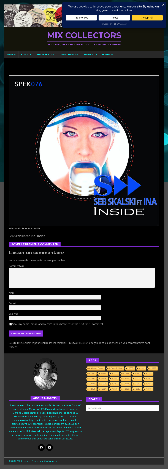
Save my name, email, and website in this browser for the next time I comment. (58, 324)
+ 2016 (126, 389)
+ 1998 (103, 379)
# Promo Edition (115, 368)
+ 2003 (148, 379)
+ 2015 (114, 389)
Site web (13, 313)
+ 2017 (137, 389)
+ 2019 (148, 389)
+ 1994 (126, 373)
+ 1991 (92, 373)
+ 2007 (114, 384)
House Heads (44, 54)
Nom (12, 293)
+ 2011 (137, 384)
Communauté (67, 54)
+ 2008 (126, 384)
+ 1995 (137, 373)
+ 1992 (103, 373)
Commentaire (17, 266)
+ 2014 (103, 389)
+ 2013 (92, 389)
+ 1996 (148, 373)
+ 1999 (114, 379)
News (10, 54)
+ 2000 (126, 379)
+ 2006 (103, 384)
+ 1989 (142, 368)
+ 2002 (137, 379)
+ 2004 (92, 384)
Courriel (13, 303)
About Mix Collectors (96, 54)
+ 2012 (148, 384)
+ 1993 (114, 373)
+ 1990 (153, 368)
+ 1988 (130, 368)
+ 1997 (92, 379)
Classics (26, 54)
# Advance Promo (96, 368)
